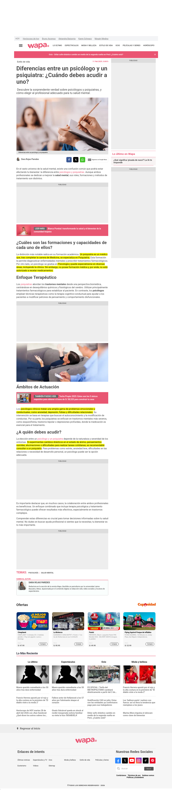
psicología (33, 573)
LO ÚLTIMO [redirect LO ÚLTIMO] (57, 45)
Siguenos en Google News (97, 159)
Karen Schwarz (85, 39)
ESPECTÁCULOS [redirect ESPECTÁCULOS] (71, 45)
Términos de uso (134, 775)
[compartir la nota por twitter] (75, 159)
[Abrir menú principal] (20, 45)
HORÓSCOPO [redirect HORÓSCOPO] (148, 45)
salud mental (47, 573)
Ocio (50, 760)
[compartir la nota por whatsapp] (82, 159)
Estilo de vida (23, 61)
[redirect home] (38, 46)
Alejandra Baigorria (67, 39)
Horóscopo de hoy (31, 39)
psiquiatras (26, 284)
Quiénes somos (148, 775)
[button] (155, 55)
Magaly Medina (101, 39)
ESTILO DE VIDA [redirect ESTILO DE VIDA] (106, 45)
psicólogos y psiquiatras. (72, 172)
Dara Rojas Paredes (30, 159)
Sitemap (52, 766)
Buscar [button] (149, 769)
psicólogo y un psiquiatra (50, 438)
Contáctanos (121, 775)
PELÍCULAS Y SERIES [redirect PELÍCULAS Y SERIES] (131, 45)
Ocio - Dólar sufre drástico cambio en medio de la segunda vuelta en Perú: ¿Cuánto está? (86, 54)
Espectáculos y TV (40, 760)
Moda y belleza (70, 760)
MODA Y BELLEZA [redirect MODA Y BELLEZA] (88, 45)
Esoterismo (22, 766)
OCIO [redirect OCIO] (118, 45)
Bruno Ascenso (49, 39)
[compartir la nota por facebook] (69, 159)
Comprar (43, 644)
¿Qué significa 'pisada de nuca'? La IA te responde (132, 161)
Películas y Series (102, 760)
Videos (35, 766)
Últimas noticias (24, 760)
